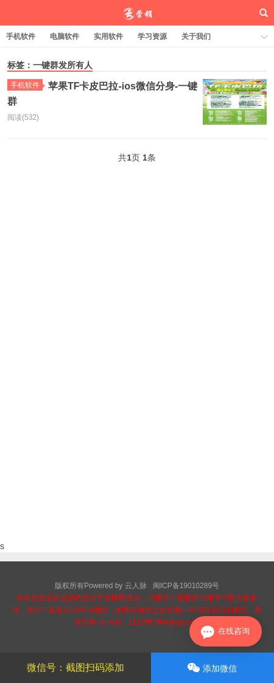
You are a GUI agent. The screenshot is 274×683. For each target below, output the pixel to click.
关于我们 (196, 36)
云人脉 (137, 13)
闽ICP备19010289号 (186, 585)
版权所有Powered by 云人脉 (101, 585)
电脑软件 (64, 36)
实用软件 (108, 36)
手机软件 (20, 36)
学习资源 (152, 36)
